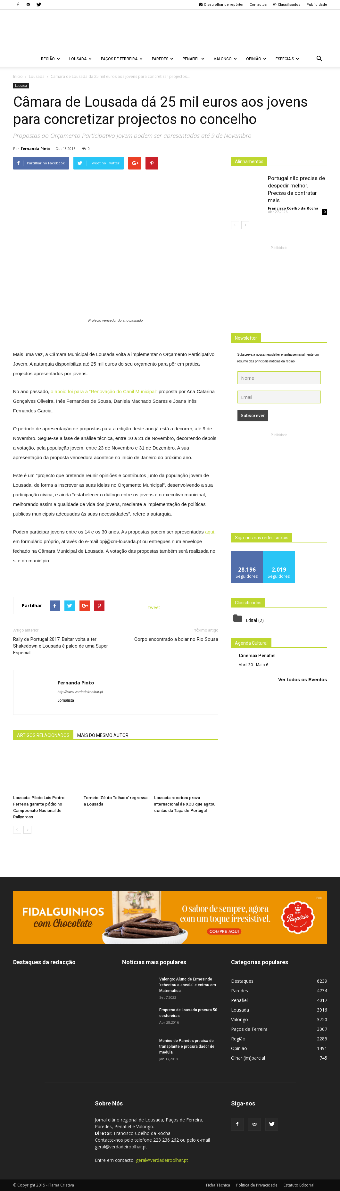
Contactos (258, 5)
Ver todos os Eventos (302, 679)
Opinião (256, 59)
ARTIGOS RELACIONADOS (43, 735)
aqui (209, 531)
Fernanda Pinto (35, 148)
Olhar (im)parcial (248, 1058)
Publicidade (316, 5)
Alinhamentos (249, 161)
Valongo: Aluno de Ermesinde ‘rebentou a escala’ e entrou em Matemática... (187, 985)
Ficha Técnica (218, 1185)
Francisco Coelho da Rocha (293, 208)
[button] (319, 59)
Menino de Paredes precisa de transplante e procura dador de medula (186, 1046)
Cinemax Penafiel (257, 655)
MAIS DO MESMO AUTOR (103, 735)
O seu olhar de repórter (221, 5)
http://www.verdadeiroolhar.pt (80, 692)
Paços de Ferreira (122, 59)
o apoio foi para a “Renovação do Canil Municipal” (104, 391)
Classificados (286, 5)
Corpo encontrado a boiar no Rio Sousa (176, 639)
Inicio (18, 76)
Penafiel (193, 59)
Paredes (162, 59)
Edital (251, 620)
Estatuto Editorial (299, 1185)
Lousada (80, 59)
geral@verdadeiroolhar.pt (162, 1160)
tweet (154, 607)
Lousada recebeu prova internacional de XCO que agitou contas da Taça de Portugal (184, 804)
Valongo (225, 59)
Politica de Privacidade (257, 1185)
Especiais (287, 59)
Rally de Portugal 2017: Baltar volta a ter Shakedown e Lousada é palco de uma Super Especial (60, 646)
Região (50, 59)
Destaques (242, 981)
